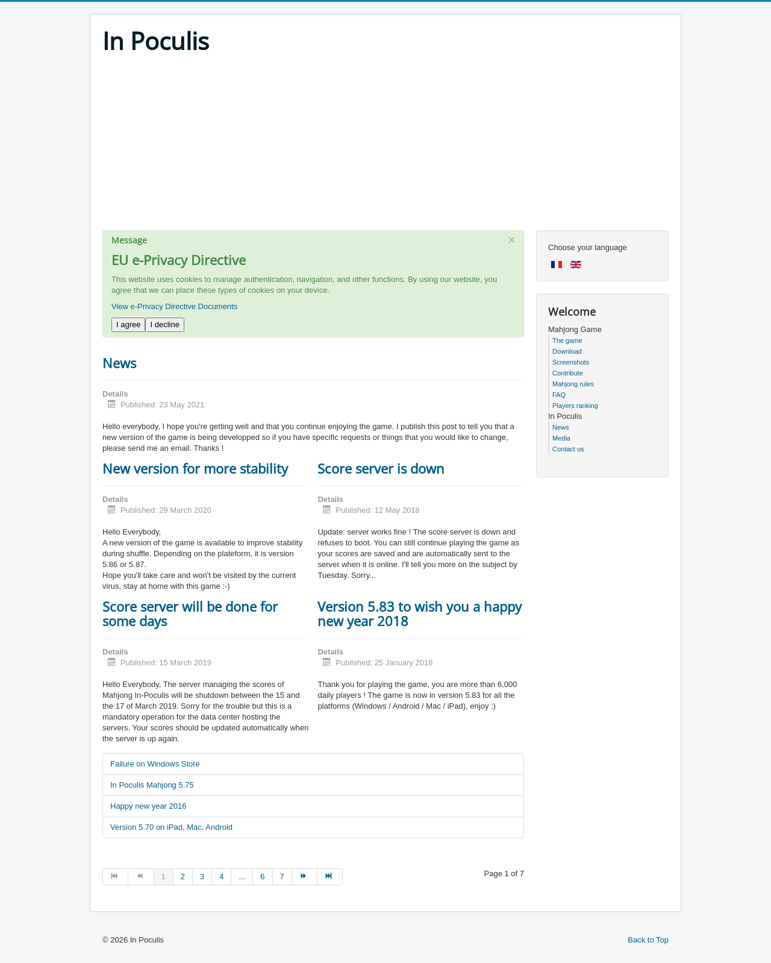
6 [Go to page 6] (262, 876)
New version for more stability (195, 468)
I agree (128, 324)
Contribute (567, 373)
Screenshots (570, 362)
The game (567, 340)
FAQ (559, 394)
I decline (164, 324)
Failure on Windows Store (155, 763)
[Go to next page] (304, 876)
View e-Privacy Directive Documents (174, 306)
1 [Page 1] (163, 876)
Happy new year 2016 (148, 806)
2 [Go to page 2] (183, 876)
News (119, 363)
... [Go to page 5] (242, 876)
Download (567, 351)
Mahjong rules (573, 383)
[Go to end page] (330, 876)
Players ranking (575, 405)
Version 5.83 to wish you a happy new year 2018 (419, 613)
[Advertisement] (385, 145)
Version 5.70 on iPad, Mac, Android (171, 827)
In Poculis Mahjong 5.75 (152, 784)
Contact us (568, 449)
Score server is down (381, 468)
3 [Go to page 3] (202, 876)
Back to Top (648, 939)
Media (561, 438)
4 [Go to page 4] (221, 876)
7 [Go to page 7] (282, 876)
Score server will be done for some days (190, 613)
